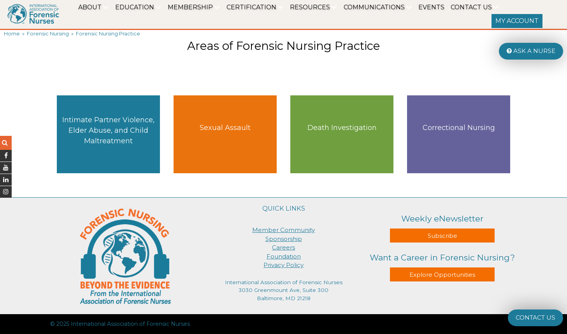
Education (134, 7)
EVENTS (431, 7)
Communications (374, 7)
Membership (190, 7)
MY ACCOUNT (517, 21)
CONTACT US (535, 317)
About (90, 7)
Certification (251, 7)
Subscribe (442, 235)
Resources (310, 7)
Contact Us (471, 7)
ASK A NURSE (531, 50)
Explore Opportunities (442, 274)
